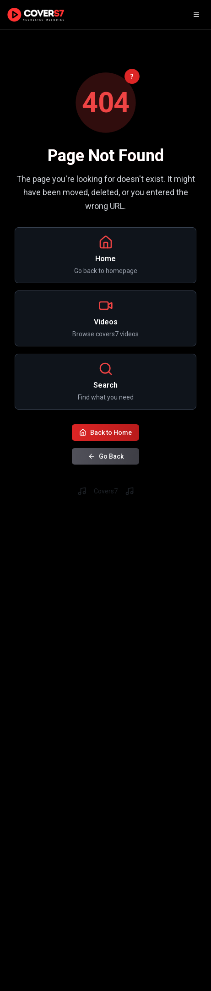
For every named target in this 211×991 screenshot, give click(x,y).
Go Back (106, 455)
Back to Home (105, 431)
